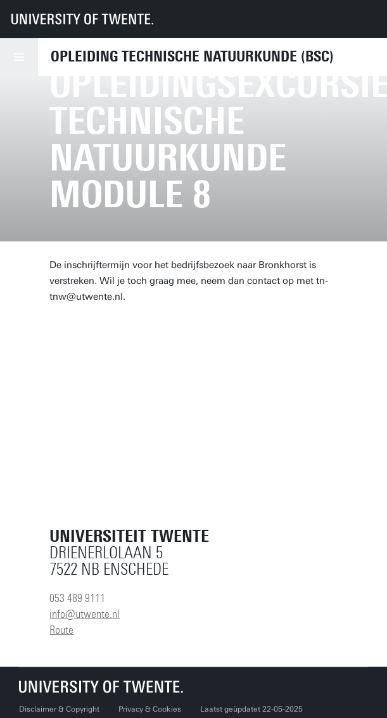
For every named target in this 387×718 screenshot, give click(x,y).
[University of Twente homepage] (82, 19)
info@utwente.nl (84, 614)
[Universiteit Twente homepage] (101, 686)
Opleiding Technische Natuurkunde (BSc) (192, 56)
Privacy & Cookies (149, 709)
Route (61, 630)
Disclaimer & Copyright (59, 709)
